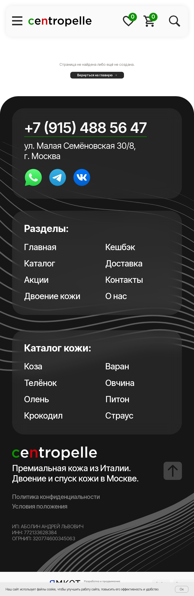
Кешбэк (120, 247)
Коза (33, 366)
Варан (117, 366)
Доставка (124, 263)
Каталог (39, 263)
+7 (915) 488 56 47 (85, 127)
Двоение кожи (52, 296)
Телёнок (40, 383)
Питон (117, 399)
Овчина (119, 383)
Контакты (124, 280)
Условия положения (39, 506)
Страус (119, 415)
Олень (36, 399)
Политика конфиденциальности (56, 496)
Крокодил (43, 415)
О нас (116, 296)
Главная (40, 247)
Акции (36, 280)
